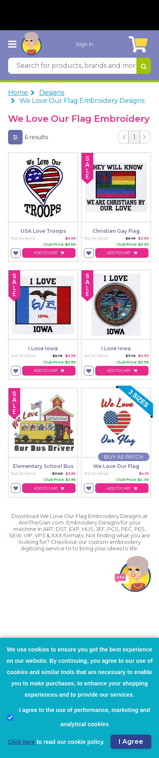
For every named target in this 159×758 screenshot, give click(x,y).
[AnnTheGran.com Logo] (31, 44)
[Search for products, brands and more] (72, 66)
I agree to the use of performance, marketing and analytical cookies (78, 717)
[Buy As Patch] (123, 457)
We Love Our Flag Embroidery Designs (81, 100)
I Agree (131, 741)
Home (18, 92)
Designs (51, 92)
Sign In (84, 44)
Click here (21, 742)
